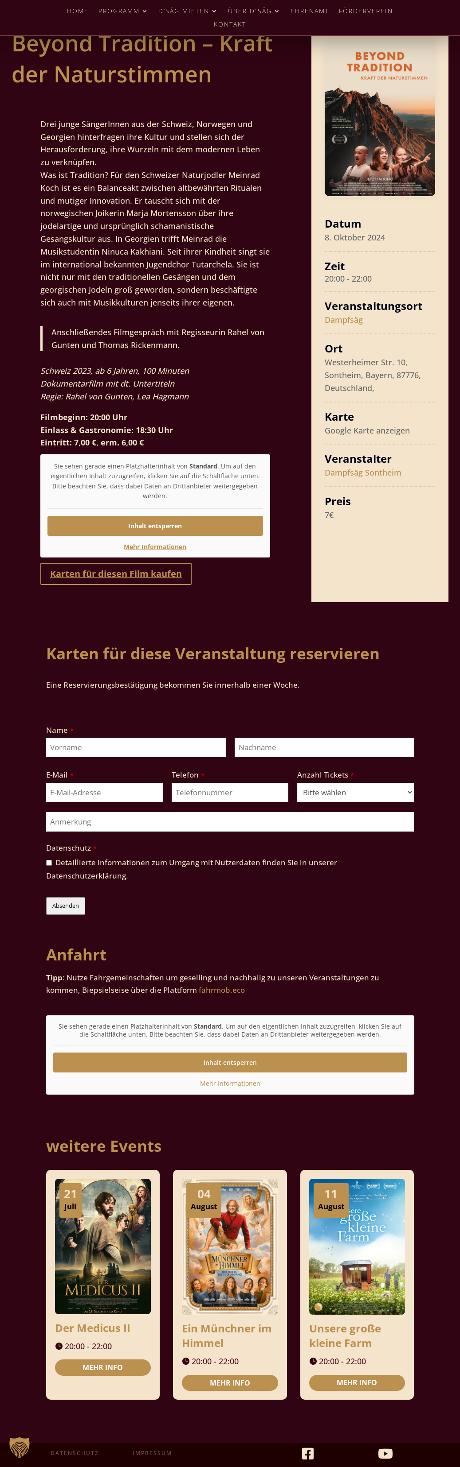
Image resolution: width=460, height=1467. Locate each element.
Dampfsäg (344, 319)
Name (60, 730)
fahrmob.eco (222, 990)
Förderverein (366, 11)
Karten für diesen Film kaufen (116, 574)
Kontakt (230, 24)
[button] (19, 1447)
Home (78, 11)
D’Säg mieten (183, 11)
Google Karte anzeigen (367, 430)
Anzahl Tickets (325, 775)
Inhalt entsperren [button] (155, 525)
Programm (119, 11)
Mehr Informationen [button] (155, 546)
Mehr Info (103, 1367)
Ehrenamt (310, 11)
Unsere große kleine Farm (345, 1336)
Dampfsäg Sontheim (363, 472)
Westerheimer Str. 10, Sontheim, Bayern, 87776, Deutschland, (373, 375)
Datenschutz (71, 848)
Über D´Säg (250, 11)
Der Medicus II (92, 1327)
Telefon (188, 775)
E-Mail (60, 775)
